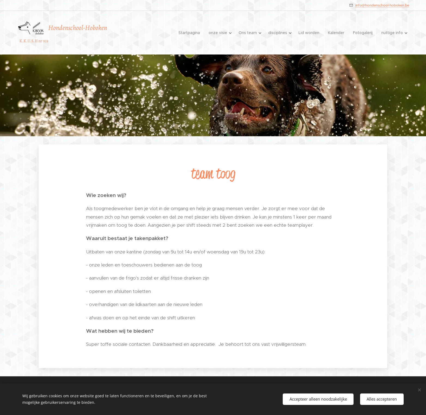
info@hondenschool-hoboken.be (382, 5)
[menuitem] (190, 33)
